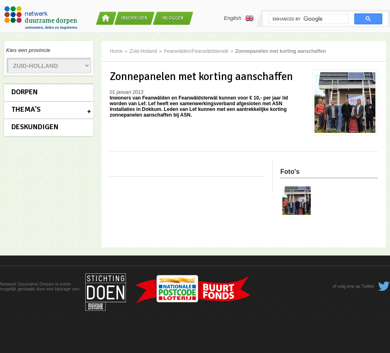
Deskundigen (34, 126)
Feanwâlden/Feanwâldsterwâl (196, 51)
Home (116, 51)
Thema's (26, 109)
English (239, 18)
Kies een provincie (28, 50)
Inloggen (173, 18)
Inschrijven (134, 18)
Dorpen (24, 91)
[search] (308, 19)
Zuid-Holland (143, 51)
